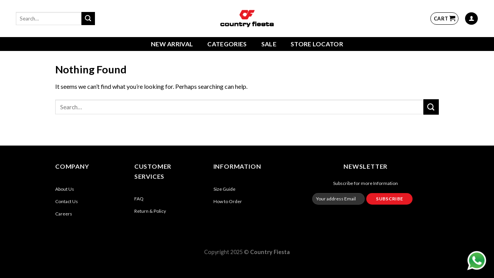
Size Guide (224, 189)
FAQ (139, 199)
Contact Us (66, 201)
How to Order (227, 201)
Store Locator (317, 43)
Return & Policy (150, 211)
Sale (268, 43)
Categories (227, 43)
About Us (64, 189)
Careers (63, 214)
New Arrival (172, 43)
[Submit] (88, 18)
